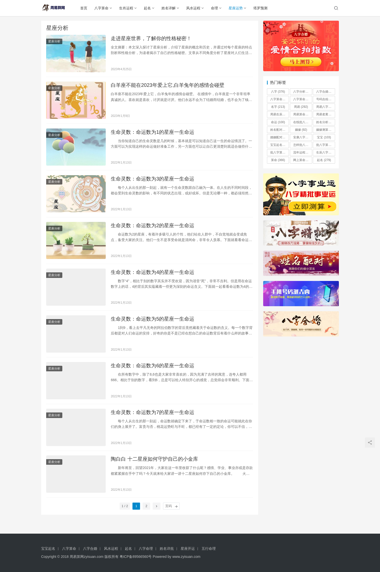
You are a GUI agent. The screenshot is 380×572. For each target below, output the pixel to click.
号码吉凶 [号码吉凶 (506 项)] (325, 99)
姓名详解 (170, 8)
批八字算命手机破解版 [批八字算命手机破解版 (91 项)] (279, 152)
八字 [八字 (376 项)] (278, 91)
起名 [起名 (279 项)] (324, 160)
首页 (85, 8)
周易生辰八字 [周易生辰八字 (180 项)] (279, 114)
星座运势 (237, 8)
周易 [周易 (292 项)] (301, 107)
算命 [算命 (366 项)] (278, 160)
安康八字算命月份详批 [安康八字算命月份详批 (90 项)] (302, 137)
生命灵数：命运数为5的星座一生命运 (152, 324)
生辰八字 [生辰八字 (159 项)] (325, 152)
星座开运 (188, 549)
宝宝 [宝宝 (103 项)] (324, 137)
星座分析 (54, 42)
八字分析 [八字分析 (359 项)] (302, 91)
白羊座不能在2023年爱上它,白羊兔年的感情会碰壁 (167, 86)
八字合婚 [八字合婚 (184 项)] (325, 91)
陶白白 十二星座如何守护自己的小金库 (154, 467)
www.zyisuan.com (186, 557)
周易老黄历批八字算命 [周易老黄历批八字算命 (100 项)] (325, 114)
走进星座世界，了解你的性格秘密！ (151, 39)
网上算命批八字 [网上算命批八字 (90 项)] (302, 160)
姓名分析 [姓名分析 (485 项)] (325, 122)
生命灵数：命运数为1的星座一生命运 (152, 134)
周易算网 (77, 557)
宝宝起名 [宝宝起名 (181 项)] (279, 145)
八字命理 (146, 549)
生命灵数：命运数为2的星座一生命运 (152, 229)
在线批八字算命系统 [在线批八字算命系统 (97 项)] (302, 122)
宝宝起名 (48, 549)
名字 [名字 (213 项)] (278, 107)
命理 (216, 8)
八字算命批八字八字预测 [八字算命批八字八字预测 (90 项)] (302, 99)
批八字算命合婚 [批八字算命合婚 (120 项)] (325, 145)
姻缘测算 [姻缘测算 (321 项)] (325, 130)
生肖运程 (128, 8)
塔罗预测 (262, 8)
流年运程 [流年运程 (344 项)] (302, 152)
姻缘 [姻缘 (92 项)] (301, 130)
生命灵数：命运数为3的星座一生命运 (152, 182)
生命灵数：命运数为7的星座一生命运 (152, 420)
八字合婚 (90, 549)
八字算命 (103, 8)
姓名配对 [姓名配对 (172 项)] (279, 130)
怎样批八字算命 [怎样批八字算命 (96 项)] (302, 145)
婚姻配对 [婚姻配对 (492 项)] (279, 137)
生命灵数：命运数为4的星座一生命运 (152, 277)
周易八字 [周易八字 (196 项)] (325, 107)
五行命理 (209, 549)
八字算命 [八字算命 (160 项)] (279, 99)
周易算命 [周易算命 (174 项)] (302, 114)
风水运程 (195, 8)
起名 (149, 8)
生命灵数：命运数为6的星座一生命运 (152, 372)
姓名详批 (167, 549)
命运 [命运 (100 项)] (278, 122)
